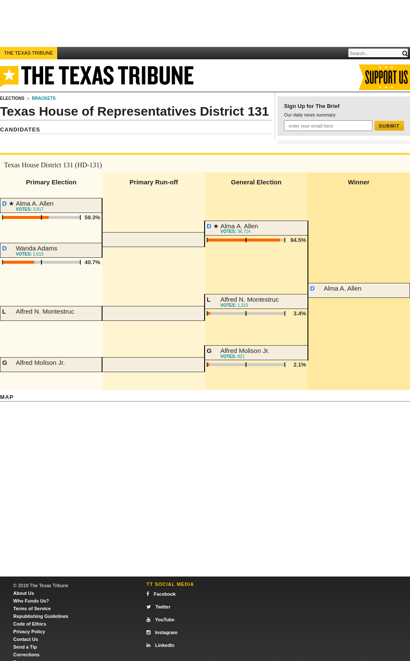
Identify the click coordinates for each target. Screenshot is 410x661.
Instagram (162, 632)
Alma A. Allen (34, 203)
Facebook (161, 594)
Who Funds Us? (31, 600)
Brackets (44, 98)
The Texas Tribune (28, 52)
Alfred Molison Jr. (40, 362)
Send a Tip (25, 646)
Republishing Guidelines (40, 616)
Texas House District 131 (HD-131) (53, 165)
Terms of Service (32, 608)
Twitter (158, 606)
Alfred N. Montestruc (45, 311)
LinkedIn (160, 645)
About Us (23, 593)
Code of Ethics (29, 623)
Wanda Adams (36, 248)
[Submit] (404, 53)
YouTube (160, 619)
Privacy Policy (29, 631)
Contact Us (25, 639)
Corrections (26, 654)
